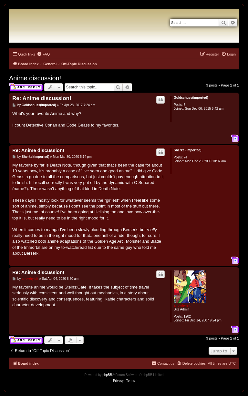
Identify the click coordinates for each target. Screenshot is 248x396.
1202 (187, 316)
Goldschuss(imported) (191, 97)
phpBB (107, 375)
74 (185, 157)
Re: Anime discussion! (41, 98)
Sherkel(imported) (188, 150)
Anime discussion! (35, 78)
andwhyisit (182, 305)
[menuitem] (43, 54)
